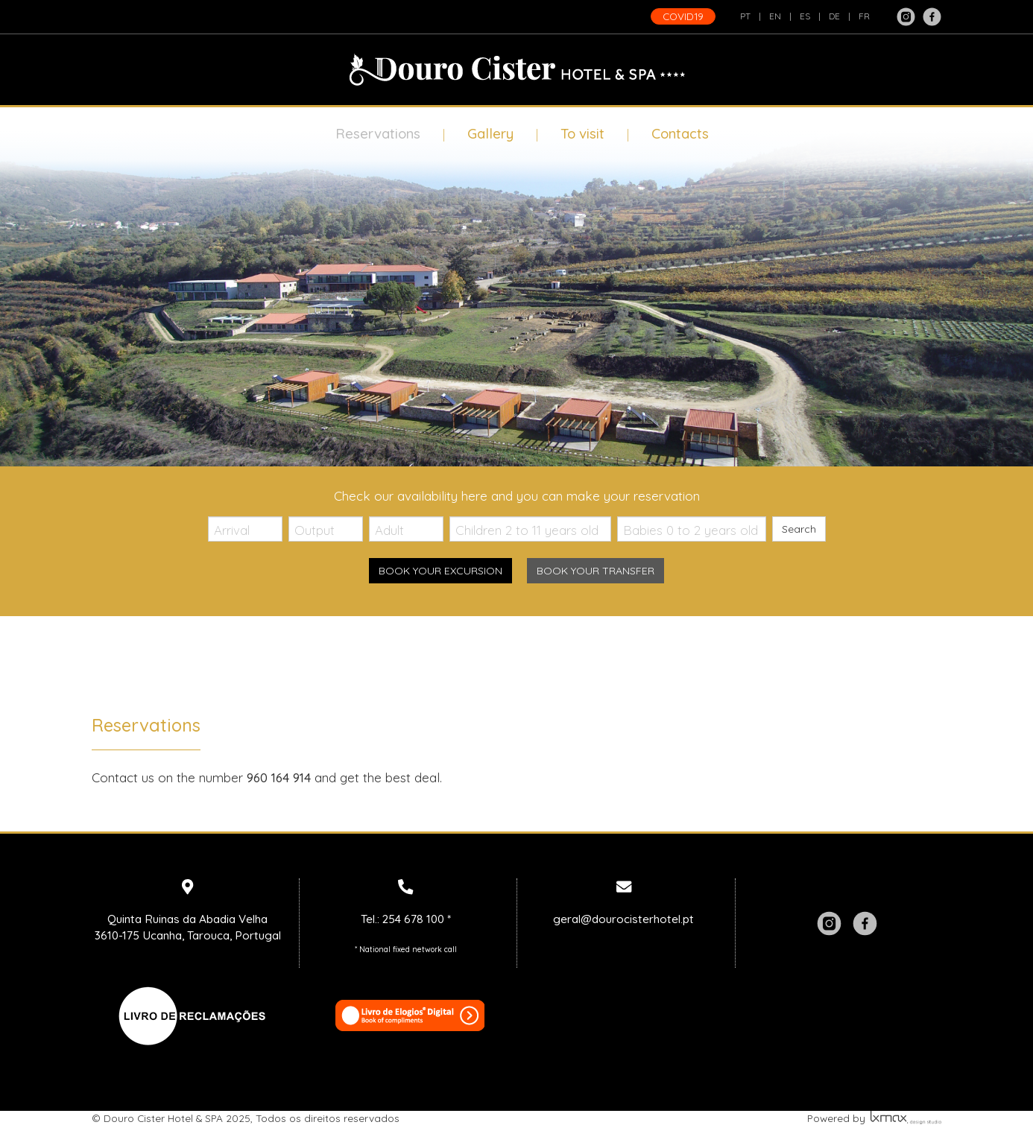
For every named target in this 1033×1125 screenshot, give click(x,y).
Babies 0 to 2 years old (690, 530)
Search (799, 529)
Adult (389, 530)
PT (745, 16)
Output (314, 530)
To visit (582, 133)
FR (864, 16)
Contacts (680, 133)
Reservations (377, 133)
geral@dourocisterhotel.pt (623, 919)
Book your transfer (595, 570)
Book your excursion (440, 570)
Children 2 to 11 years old (526, 530)
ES (805, 16)
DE (834, 16)
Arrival (232, 530)
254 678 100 (413, 919)
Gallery (490, 133)
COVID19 (683, 16)
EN (775, 16)
